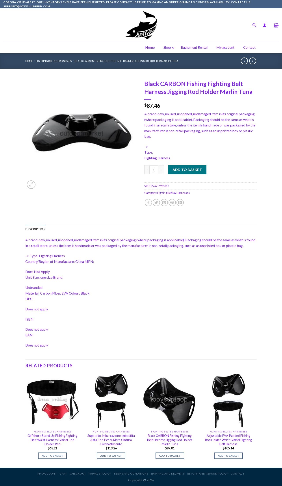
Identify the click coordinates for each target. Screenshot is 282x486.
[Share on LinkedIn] (180, 202)
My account (47, 473)
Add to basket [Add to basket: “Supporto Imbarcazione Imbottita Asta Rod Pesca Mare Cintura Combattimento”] (111, 455)
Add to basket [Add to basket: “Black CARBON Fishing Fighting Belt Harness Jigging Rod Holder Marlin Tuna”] (170, 455)
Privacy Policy (100, 473)
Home (29, 60)
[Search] (254, 25)
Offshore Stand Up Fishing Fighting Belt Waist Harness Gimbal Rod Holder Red (52, 440)
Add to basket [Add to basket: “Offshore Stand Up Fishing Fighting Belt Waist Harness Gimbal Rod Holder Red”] (52, 455)
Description (35, 229)
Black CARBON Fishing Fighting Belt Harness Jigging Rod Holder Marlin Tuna (126, 60)
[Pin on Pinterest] (172, 202)
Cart (63, 473)
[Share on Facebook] (148, 202)
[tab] (35, 229)
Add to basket (187, 169)
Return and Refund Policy (207, 473)
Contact (237, 473)
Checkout (78, 473)
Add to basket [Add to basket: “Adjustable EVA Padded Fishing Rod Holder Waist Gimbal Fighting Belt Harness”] (228, 455)
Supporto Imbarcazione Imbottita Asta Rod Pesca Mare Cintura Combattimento (111, 440)
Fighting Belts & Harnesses (54, 60)
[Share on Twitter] (156, 202)
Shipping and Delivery (167, 473)
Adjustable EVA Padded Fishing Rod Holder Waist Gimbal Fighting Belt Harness (228, 440)
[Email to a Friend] (164, 202)
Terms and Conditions (131, 473)
